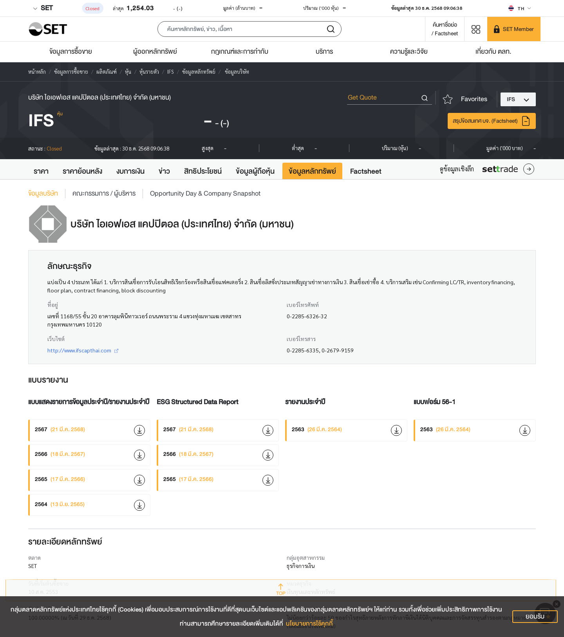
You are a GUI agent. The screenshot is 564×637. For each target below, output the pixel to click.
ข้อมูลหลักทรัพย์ (312, 171)
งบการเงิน (130, 171)
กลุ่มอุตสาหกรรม (306, 557)
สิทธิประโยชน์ (203, 171)
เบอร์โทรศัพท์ (303, 304)
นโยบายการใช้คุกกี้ (309, 624)
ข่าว (164, 171)
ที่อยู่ (52, 304)
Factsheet (365, 171)
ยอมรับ (535, 616)
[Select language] (519, 8)
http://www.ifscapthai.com (82, 350)
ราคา (41, 171)
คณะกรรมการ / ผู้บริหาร (104, 193)
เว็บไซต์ (56, 338)
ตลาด (34, 557)
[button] (249, 29)
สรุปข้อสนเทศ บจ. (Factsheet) (492, 121)
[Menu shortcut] (476, 28)
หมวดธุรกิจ (299, 583)
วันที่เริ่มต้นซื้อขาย (48, 583)
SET (42, 8)
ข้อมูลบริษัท (43, 193)
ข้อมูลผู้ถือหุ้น (255, 171)
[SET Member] (513, 29)
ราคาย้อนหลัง (82, 171)
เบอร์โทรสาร (301, 338)
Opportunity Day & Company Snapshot (205, 193)
